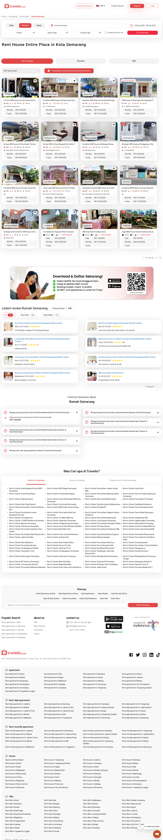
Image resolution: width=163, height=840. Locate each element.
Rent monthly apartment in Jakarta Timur (21, 738)
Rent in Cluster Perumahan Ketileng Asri (100, 518)
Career (37, 634)
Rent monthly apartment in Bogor (96, 738)
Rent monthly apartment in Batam (135, 741)
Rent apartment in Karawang (16, 681)
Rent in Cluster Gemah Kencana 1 (136, 551)
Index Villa (104, 598)
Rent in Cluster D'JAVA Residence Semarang (26, 521)
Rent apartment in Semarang (94, 684)
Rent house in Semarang (131, 784)
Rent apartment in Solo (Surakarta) (136, 684)
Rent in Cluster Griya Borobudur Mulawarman (102, 504)
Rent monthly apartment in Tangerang (137, 731)
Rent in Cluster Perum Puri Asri (59, 545)
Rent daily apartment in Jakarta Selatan (98, 707)
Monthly (25, 25)
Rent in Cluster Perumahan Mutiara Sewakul (64, 526)
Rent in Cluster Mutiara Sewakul (97, 537)
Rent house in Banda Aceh (54, 770)
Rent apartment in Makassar (55, 681)
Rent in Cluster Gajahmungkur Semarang (139, 521)
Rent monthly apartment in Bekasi (18, 734)
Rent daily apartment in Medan (17, 714)
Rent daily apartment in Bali (55, 714)
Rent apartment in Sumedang (17, 688)
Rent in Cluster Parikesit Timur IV (135, 564)
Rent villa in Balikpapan (92, 800)
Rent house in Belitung (92, 774)
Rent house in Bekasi (130, 763)
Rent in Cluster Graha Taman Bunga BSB (138, 529)
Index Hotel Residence (88, 598)
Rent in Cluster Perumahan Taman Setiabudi (140, 545)
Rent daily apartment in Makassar (18, 718)
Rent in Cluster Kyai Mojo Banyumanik (99, 548)
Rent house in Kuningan (92, 777)
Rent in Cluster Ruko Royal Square (22, 504)
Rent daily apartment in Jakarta (17, 704)
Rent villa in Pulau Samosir (93, 821)
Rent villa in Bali (50, 800)
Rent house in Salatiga (92, 784)
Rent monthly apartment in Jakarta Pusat (60, 738)
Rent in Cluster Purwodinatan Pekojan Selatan (103, 523)
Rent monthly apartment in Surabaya (97, 731)
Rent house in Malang (52, 781)
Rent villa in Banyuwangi (131, 804)
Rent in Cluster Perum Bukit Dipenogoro (138, 512)
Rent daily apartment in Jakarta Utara (59, 707)
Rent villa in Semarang (53, 824)
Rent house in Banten (130, 770)
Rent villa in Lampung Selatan (94, 814)
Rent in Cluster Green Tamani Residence (62, 534)
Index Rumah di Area (51, 598)
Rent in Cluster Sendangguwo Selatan (24, 548)
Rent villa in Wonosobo (131, 828)
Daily (11, 25)
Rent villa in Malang (51, 817)
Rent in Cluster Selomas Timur (59, 548)
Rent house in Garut (52, 777)
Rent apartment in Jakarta (13, 630)
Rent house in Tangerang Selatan (57, 763)
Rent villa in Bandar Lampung (133, 800)
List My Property (117, 6)
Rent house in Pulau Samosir (16, 784)
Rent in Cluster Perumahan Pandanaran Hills (102, 529)
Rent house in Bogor (13, 767)
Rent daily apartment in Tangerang (135, 704)
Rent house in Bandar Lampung (95, 770)
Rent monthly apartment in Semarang (98, 747)
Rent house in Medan (91, 781)
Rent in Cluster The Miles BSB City (60, 518)
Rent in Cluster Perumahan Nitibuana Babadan (27, 567)
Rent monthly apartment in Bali (56, 741)
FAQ (36, 622)
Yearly (39, 25)
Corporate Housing (84, 6)
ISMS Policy (66, 659)
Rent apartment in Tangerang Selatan (137, 688)
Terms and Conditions (50, 659)
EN (102, 6)
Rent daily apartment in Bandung (57, 704)
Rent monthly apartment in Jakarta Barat (138, 734)
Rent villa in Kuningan (52, 814)
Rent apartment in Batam (132, 674)
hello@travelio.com (76, 626)
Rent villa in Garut (51, 811)
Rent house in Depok (13, 763)
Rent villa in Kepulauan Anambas (18, 814)
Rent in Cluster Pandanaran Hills (135, 518)
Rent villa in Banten (90, 804)
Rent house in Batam (52, 774)
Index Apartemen (88, 594)
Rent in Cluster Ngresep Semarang (22, 523)
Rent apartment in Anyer (15, 674)
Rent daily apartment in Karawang (135, 718)
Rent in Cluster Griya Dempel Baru (22, 494)
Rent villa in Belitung (52, 807)
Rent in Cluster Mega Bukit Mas (59, 564)
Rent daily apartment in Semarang (96, 718)
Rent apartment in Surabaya (14, 637)
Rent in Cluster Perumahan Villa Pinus (99, 542)
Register (137, 6)
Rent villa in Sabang (13, 824)
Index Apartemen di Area (68, 594)
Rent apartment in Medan (132, 681)
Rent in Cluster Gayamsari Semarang (61, 521)
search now (142, 33)
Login (152, 6)
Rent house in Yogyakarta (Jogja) (135, 787)
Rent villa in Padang (90, 817)
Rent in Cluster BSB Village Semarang (61, 488)
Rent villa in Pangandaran (15, 821)
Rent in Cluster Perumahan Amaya (22, 545)
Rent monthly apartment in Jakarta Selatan (100, 734)
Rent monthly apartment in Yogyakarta (59, 747)
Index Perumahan (69, 598)
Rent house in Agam (52, 767)
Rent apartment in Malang (93, 681)
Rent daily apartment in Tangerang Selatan (100, 714)
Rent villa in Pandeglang (131, 817)
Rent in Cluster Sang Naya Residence (137, 504)
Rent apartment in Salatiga (54, 684)
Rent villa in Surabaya (91, 828)
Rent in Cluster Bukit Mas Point (59, 529)
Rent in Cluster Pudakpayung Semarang (62, 523)
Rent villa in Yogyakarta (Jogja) (17, 831)
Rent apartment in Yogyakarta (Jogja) (20, 691)
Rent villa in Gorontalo (91, 811)
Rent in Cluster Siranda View (58, 537)
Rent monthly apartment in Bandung (58, 731)
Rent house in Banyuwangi (15, 774)
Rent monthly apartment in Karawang (136, 747)
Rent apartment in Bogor (53, 677)
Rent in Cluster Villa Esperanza (21, 499)
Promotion (38, 630)
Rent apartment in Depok (93, 677)
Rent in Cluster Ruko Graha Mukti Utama (100, 499)
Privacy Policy (33, 659)
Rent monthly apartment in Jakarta (19, 731)
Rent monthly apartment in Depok (135, 738)
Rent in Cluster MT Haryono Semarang (24, 562)
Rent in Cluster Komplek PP (95, 507)
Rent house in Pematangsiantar (134, 781)
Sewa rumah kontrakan (14, 760)
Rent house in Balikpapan (15, 770)
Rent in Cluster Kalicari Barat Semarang (138, 523)
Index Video (115, 598)
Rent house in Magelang (14, 781)
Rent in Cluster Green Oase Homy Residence (64, 567)
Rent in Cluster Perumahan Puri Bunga (138, 499)
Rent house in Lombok (130, 777)
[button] (41, 412)
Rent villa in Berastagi (91, 807)
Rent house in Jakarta (91, 760)
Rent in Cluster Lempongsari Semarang (100, 521)
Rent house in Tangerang (54, 760)
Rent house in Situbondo (14, 787)
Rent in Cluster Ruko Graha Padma (60, 542)
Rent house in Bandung (131, 760)
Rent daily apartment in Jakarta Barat (136, 707)
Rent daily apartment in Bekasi (17, 707)
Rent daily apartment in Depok (134, 711)
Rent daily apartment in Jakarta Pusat (59, 711)
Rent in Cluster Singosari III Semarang (99, 562)
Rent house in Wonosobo (92, 787)
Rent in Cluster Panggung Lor (134, 548)
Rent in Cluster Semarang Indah (135, 542)
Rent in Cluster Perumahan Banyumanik (138, 534)
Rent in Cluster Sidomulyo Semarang (61, 556)
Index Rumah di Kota (119, 594)
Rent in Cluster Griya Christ (133, 488)
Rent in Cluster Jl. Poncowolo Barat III (23, 564)
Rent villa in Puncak (51, 831)
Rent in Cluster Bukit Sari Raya (58, 562)
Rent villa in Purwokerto (131, 821)
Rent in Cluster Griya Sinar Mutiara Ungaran (102, 534)
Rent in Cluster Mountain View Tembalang (101, 564)
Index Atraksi (103, 594)
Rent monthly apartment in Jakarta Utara (60, 734)
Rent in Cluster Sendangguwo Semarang (63, 551)
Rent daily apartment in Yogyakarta (58, 718)
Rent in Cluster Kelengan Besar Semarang (101, 556)
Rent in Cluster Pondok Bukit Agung (61, 494)
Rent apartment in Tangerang (94, 688)
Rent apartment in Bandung (13, 626)
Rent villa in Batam (12, 807)
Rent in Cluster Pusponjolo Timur (22, 551)
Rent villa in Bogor (129, 807)
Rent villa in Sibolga (90, 824)
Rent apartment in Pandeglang (17, 684)
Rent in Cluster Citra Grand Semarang (61, 504)
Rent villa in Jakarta (129, 811)
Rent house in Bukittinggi (131, 774)
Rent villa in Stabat (12, 828)
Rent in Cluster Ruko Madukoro (21, 542)
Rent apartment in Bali (11, 622)
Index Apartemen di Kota (45, 594)
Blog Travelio (39, 626)
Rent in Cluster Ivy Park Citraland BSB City (139, 526)
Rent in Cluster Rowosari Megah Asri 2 (138, 567)
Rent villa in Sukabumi (52, 828)
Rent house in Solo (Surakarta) (56, 787)
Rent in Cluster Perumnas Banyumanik (138, 507)
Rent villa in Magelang (13, 817)
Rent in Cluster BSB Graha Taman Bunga (62, 507)
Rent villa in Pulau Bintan (53, 821)
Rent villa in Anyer (12, 800)
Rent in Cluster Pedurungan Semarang (24, 556)
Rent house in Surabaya (92, 763)
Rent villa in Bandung (13, 804)
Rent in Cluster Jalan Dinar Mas (21, 537)
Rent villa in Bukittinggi (14, 811)
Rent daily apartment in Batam (134, 714)
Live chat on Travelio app (78, 622)
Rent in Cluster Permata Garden (97, 526)
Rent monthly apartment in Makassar (19, 747)
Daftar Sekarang (142, 605)
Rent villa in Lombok (130, 814)
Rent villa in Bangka (51, 804)
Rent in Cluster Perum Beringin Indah (99, 545)
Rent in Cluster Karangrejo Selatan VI (137, 562)
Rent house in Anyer (91, 767)
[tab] (41, 412)
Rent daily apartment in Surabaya (96, 704)
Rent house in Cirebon (13, 777)
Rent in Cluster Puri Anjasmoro (21, 518)
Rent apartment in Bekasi (15, 677)
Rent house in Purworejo (53, 784)
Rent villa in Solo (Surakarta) (133, 824)
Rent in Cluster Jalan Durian (96, 567)
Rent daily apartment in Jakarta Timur (20, 711)
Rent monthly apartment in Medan (18, 741)
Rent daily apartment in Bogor (94, 711)
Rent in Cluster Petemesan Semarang (24, 526)
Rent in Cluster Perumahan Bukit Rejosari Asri (27, 534)
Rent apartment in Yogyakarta (14, 634)
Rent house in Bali (129, 767)
